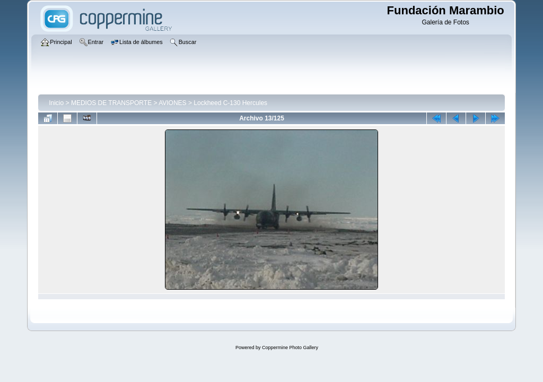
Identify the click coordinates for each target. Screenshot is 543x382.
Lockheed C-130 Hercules (230, 103)
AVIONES (172, 103)
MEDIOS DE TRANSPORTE (111, 103)
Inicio (56, 103)
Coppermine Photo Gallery (290, 347)
